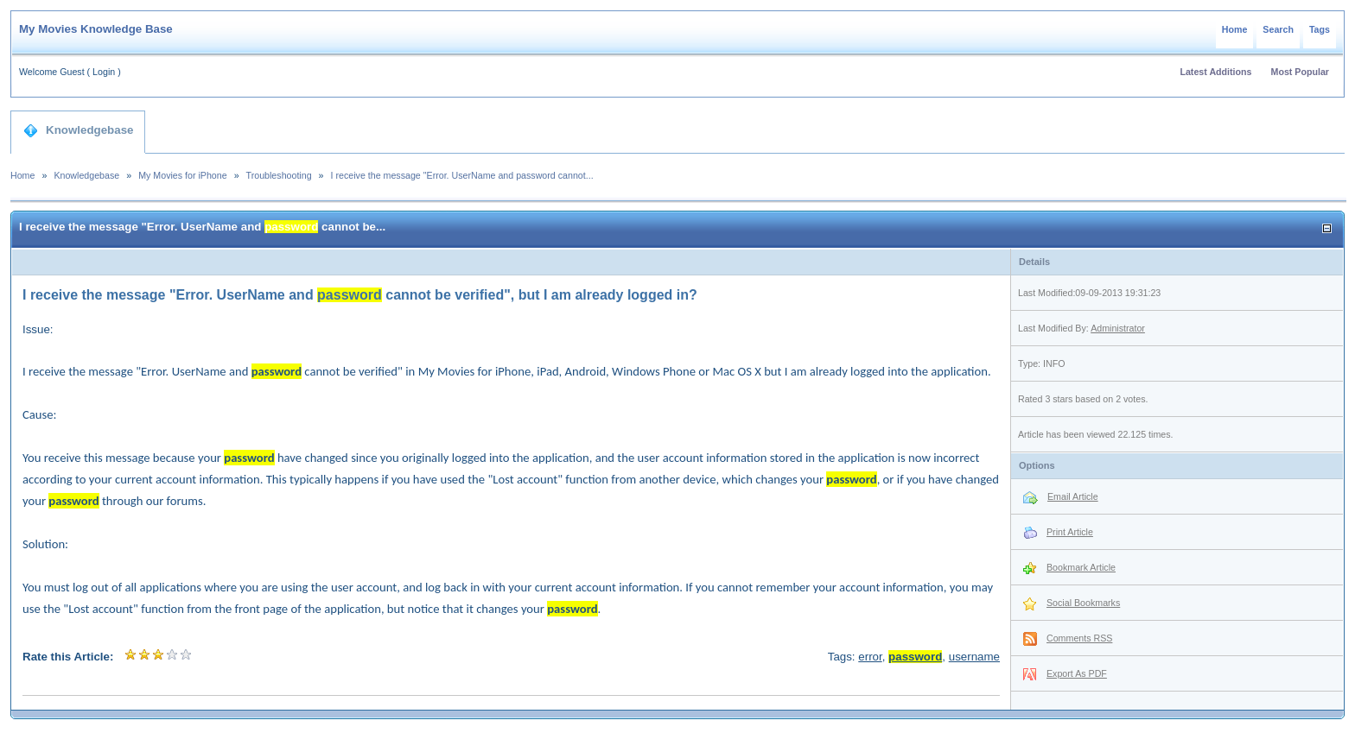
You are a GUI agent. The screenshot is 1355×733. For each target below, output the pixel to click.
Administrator (1118, 328)
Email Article (1072, 496)
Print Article (1069, 532)
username (974, 656)
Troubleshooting (279, 175)
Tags (1319, 29)
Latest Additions (1215, 71)
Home (1235, 29)
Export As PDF (1076, 673)
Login (103, 71)
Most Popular (1300, 71)
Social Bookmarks (1083, 602)
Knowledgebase (78, 130)
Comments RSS (1079, 638)
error (869, 656)
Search (1278, 29)
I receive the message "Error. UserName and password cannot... (462, 175)
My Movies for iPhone (182, 175)
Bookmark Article (1081, 567)
